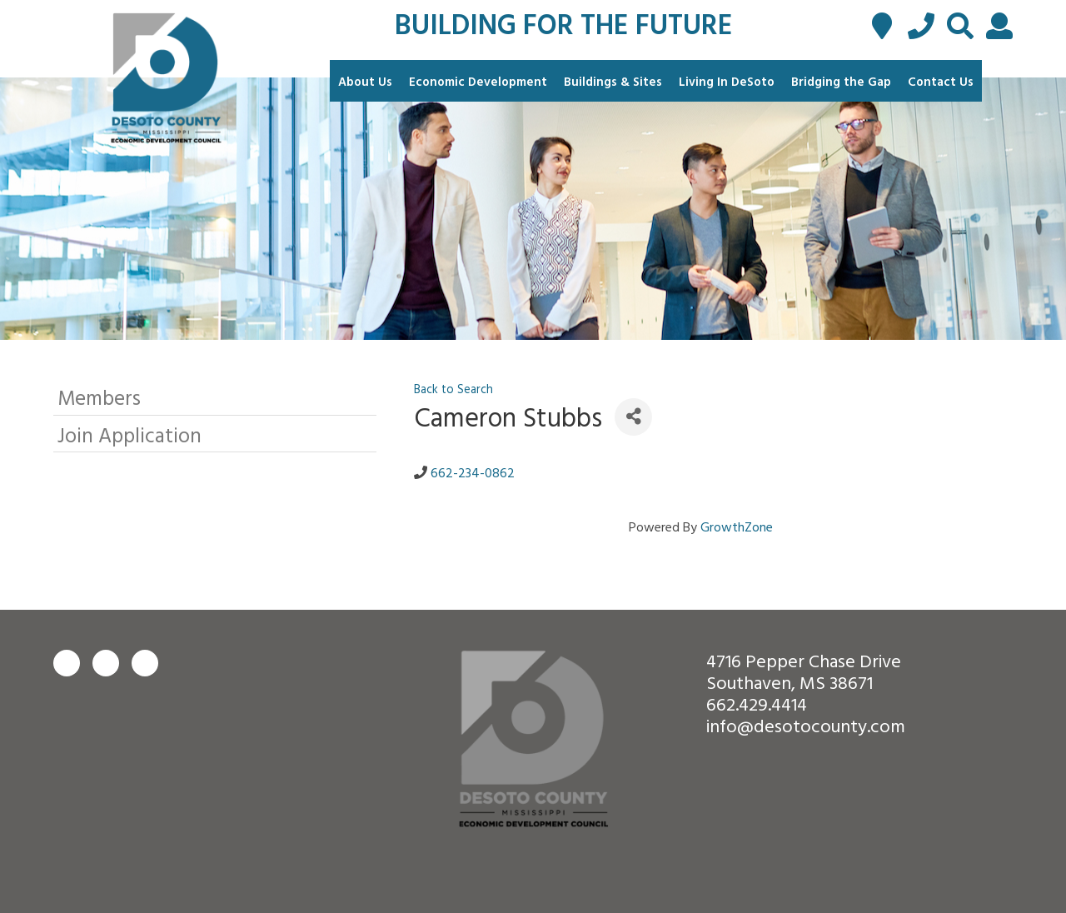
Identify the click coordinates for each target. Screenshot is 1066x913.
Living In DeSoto (727, 81)
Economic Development (478, 81)
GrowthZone (736, 526)
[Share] (633, 417)
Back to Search (453, 388)
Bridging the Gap (841, 81)
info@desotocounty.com (805, 725)
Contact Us (941, 81)
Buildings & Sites (613, 81)
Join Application (129, 434)
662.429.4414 (756, 703)
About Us (365, 81)
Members (99, 397)
